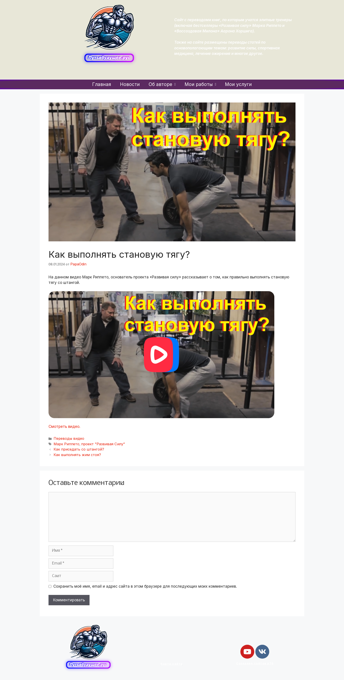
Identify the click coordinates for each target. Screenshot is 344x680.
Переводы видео (67, 438)
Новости (130, 84)
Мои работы (200, 84)
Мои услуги (238, 84)
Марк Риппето (65, 442)
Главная (101, 84)
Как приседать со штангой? (75, 447)
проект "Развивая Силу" (96, 442)
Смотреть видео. (64, 426)
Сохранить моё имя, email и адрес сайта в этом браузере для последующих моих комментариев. (145, 583)
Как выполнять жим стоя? (74, 452)
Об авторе (162, 84)
